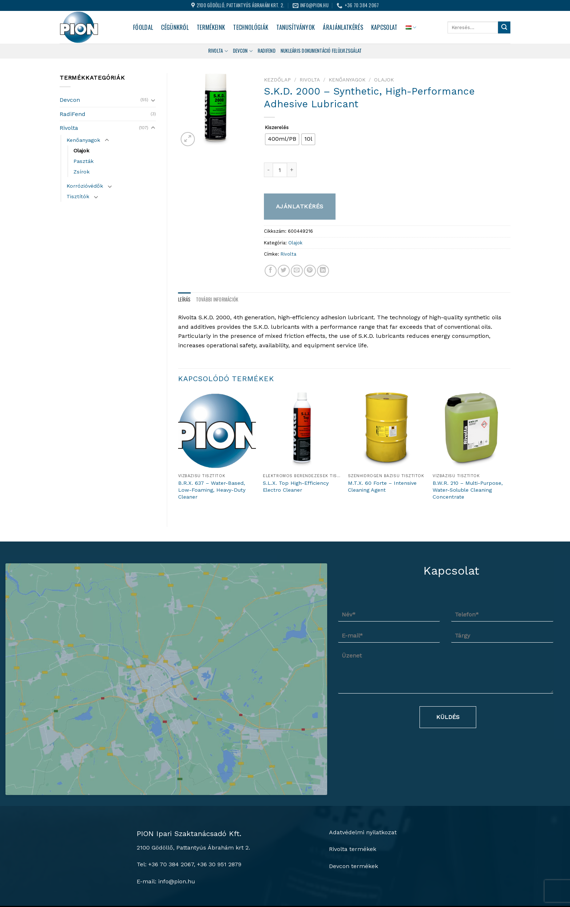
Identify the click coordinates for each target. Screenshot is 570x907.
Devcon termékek (353, 837)
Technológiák (250, 27)
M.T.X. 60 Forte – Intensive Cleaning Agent (382, 486)
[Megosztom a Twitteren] (284, 271)
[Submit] (504, 27)
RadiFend (72, 114)
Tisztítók (78, 196)
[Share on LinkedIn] (323, 271)
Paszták (83, 161)
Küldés (447, 717)
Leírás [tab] (184, 299)
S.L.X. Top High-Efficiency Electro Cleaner (296, 486)
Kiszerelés (277, 127)
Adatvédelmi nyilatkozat (363, 803)
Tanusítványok (295, 27)
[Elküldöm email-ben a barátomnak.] (297, 271)
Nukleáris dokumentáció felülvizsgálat (321, 50)
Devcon (243, 51)
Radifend (267, 50)
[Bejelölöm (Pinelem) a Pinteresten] (310, 271)
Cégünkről (175, 27)
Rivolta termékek (352, 820)
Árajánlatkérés (343, 27)
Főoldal (143, 27)
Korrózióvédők (85, 186)
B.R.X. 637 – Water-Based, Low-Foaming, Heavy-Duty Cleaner (211, 489)
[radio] (282, 139)
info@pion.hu (176, 852)
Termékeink (211, 27)
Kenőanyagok (83, 140)
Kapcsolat (384, 27)
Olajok (81, 150)
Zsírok (81, 172)
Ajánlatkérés (300, 206)
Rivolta (218, 51)
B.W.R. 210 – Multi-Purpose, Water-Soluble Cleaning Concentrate (468, 489)
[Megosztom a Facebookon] (271, 271)
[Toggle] (153, 100)
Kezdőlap (277, 80)
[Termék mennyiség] (280, 170)
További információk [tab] (217, 299)
